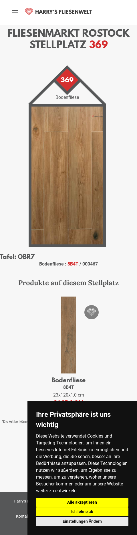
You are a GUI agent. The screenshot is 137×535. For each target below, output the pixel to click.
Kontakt (23, 516)
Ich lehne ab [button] (82, 511)
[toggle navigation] (15, 12)
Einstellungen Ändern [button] (82, 521)
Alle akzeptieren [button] (82, 502)
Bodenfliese (68, 379)
